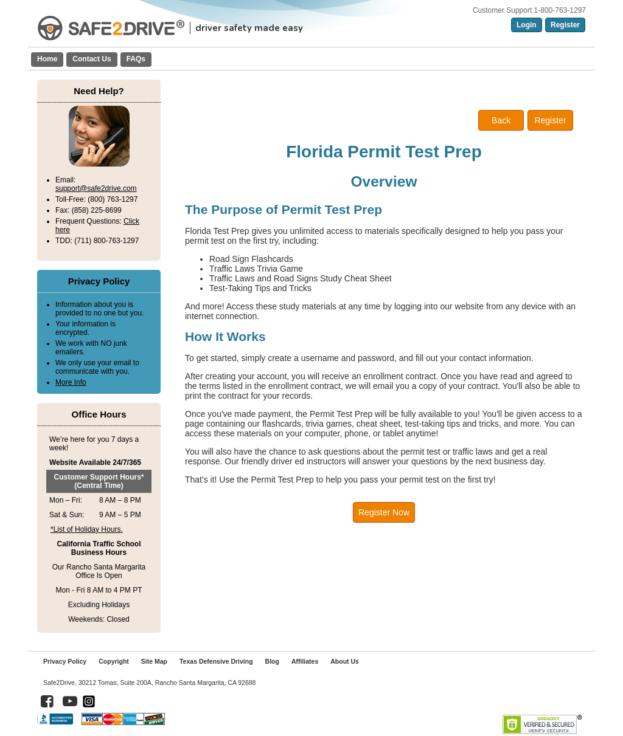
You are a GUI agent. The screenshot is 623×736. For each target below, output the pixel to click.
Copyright (114, 661)
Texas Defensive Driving (216, 661)
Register (565, 25)
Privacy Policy (64, 661)
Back (501, 120)
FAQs (136, 59)
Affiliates (304, 661)
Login (527, 25)
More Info (70, 382)
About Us (344, 661)
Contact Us (91, 59)
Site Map (154, 661)
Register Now (383, 512)
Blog (272, 661)
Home (47, 59)
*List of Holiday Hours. (86, 529)
